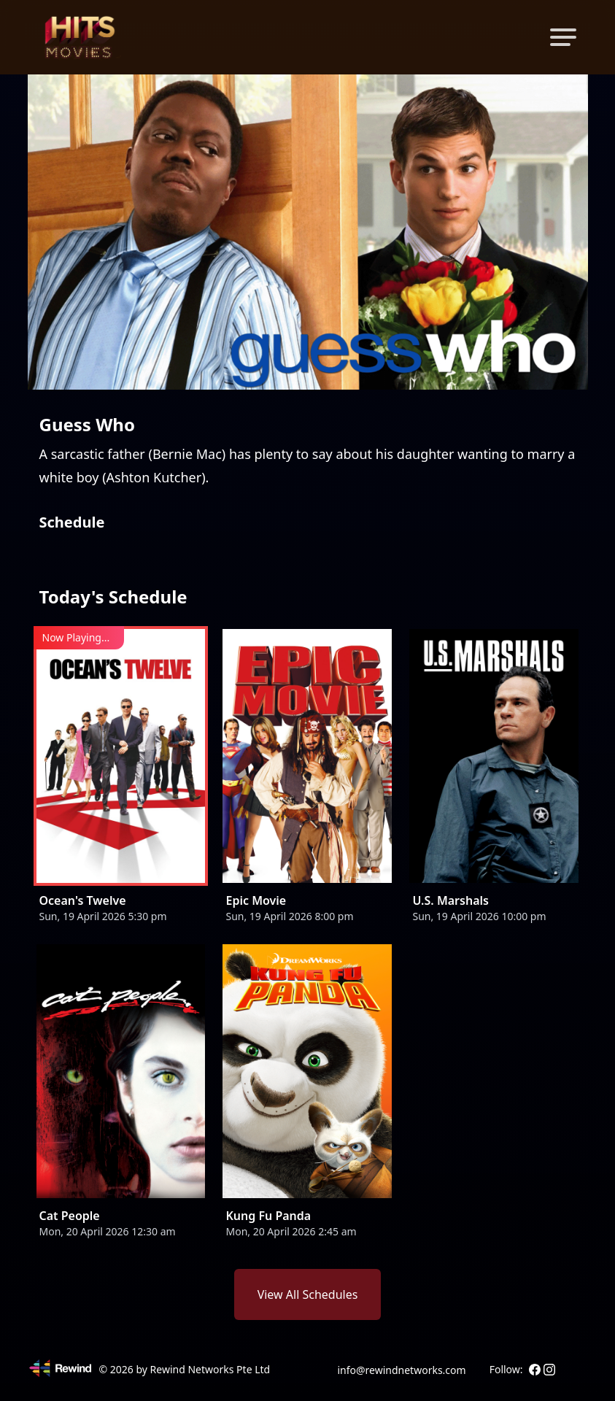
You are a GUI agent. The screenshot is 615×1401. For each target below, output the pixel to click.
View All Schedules (308, 1294)
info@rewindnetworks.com (401, 1370)
